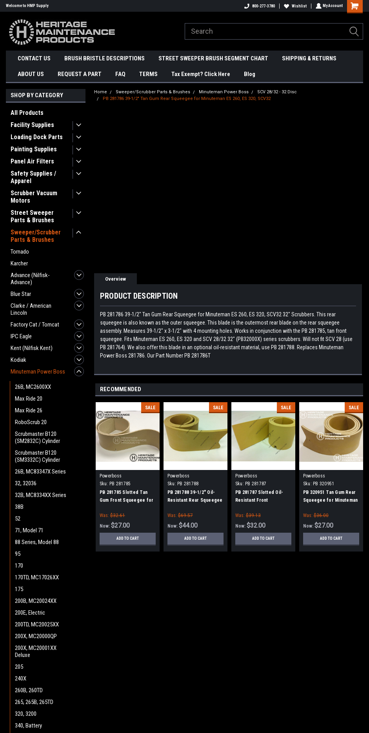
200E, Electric (30, 612)
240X (20, 678)
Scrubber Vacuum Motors (34, 196)
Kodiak (18, 359)
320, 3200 (25, 713)
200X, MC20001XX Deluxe (35, 651)
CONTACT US (34, 58)
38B (19, 506)
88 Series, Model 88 (37, 542)
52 (17, 518)
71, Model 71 (29, 530)
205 (19, 666)
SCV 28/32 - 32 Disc (277, 91)
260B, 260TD (29, 690)
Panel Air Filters (32, 161)
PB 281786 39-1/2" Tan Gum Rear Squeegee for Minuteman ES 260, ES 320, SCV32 (187, 98)
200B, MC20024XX (35, 600)
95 (17, 553)
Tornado (20, 251)
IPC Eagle (21, 336)
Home (100, 91)
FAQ (120, 74)
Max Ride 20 (28, 398)
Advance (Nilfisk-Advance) (30, 279)
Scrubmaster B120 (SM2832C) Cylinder (37, 437)
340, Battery (28, 725)
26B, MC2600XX (33, 386)
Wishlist (294, 6)
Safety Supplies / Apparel (33, 177)
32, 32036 (25, 483)
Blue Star (21, 294)
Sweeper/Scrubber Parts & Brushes (36, 236)
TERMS (148, 74)
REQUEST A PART (80, 74)
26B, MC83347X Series (40, 471)
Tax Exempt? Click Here (200, 74)
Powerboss (111, 476)
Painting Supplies (34, 149)
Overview (115, 279)
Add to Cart (127, 538)
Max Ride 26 (28, 410)
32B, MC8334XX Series (40, 495)
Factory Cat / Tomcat (35, 324)
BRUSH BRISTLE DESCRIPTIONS (104, 58)
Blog (249, 74)
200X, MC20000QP (36, 636)
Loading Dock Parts (37, 137)
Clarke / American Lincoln (31, 309)
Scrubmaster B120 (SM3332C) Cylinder (37, 456)
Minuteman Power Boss (38, 371)
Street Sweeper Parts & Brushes (32, 216)
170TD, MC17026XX (37, 577)
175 (19, 589)
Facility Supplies (32, 125)
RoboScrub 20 (31, 422)
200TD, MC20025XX (37, 624)
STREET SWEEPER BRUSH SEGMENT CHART (213, 58)
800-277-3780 (259, 6)
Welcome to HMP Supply (27, 6)
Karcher (19, 263)
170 (19, 565)
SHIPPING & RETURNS (309, 58)
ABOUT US (31, 74)
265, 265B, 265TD (34, 702)
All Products (27, 112)
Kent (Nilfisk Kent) (32, 348)
